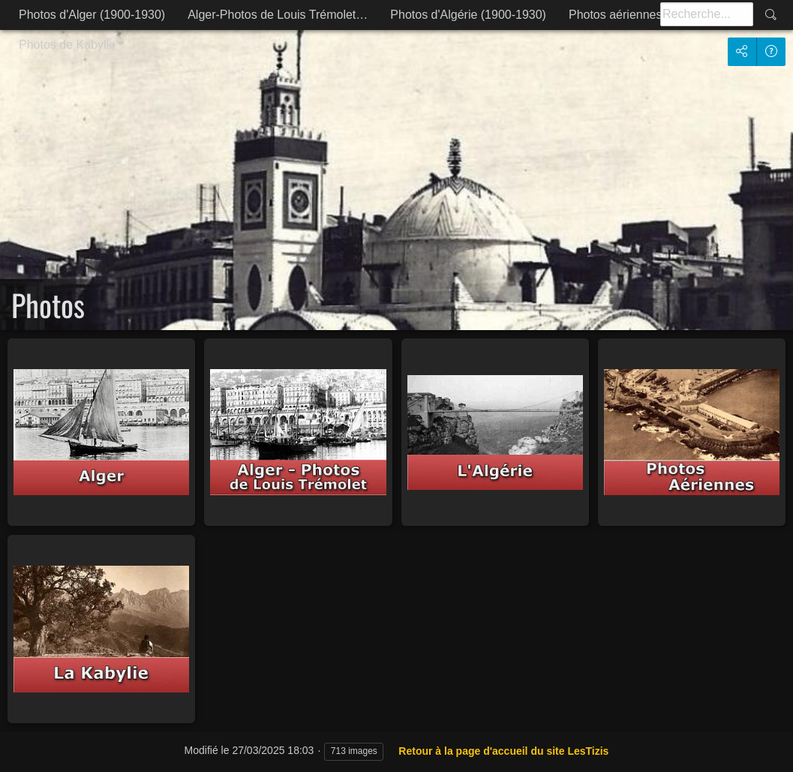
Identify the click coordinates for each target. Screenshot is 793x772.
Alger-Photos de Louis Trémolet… (278, 14)
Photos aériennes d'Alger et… (648, 14)
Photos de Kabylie (67, 44)
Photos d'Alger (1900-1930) (92, 14)
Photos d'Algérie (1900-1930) (468, 14)
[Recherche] (706, 14)
